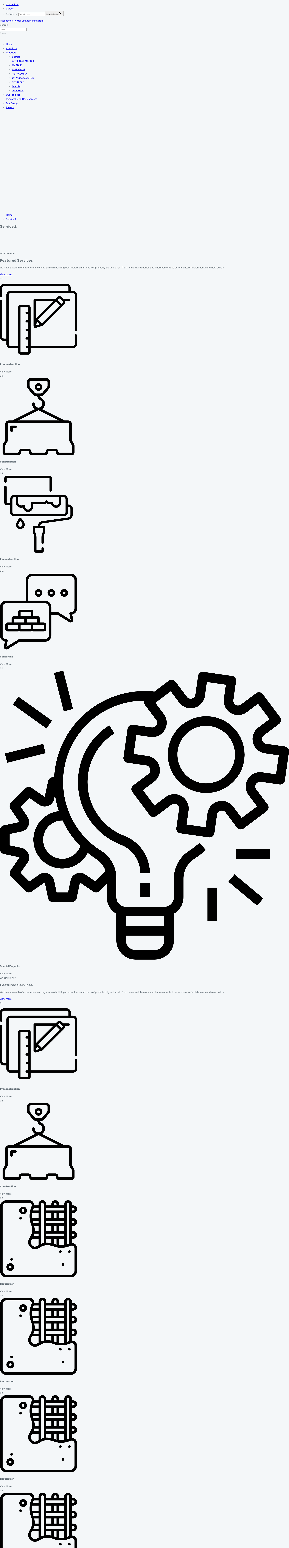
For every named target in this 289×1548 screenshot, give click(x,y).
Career (10, 8)
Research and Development (21, 99)
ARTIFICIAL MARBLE (23, 61)
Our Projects (13, 94)
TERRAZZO (18, 82)
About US (11, 48)
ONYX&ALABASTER (23, 77)
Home (9, 44)
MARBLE (17, 65)
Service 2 (11, 219)
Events (10, 107)
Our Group (12, 103)
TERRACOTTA (19, 73)
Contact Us (12, 4)
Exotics (16, 56)
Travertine (17, 90)
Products (11, 52)
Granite (16, 86)
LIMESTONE (18, 69)
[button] (6, 274)
